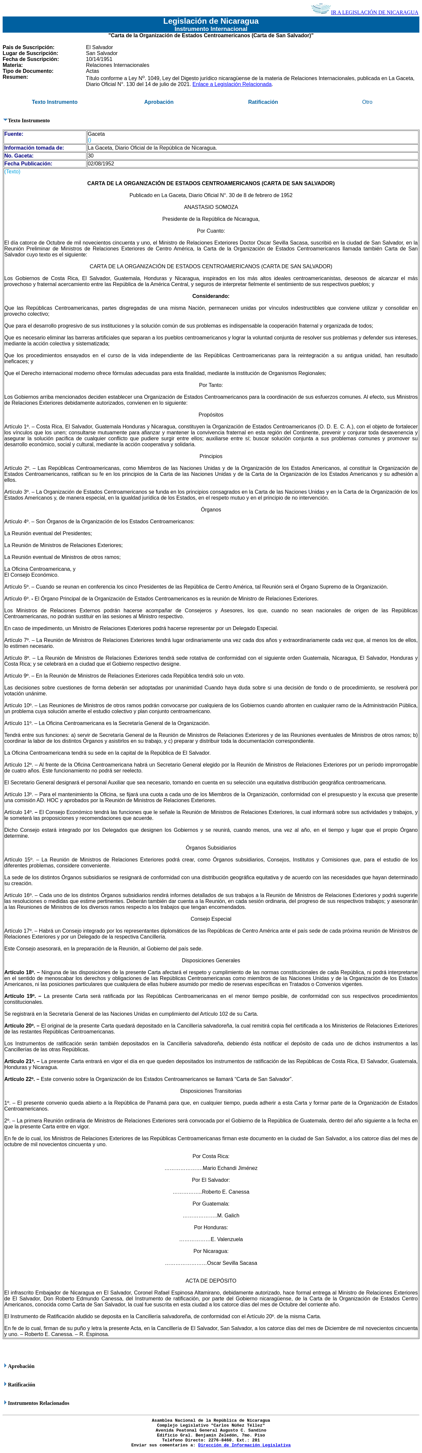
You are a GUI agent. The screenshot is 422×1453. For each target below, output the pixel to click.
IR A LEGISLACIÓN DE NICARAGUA (364, 12)
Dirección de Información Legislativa (244, 1445)
